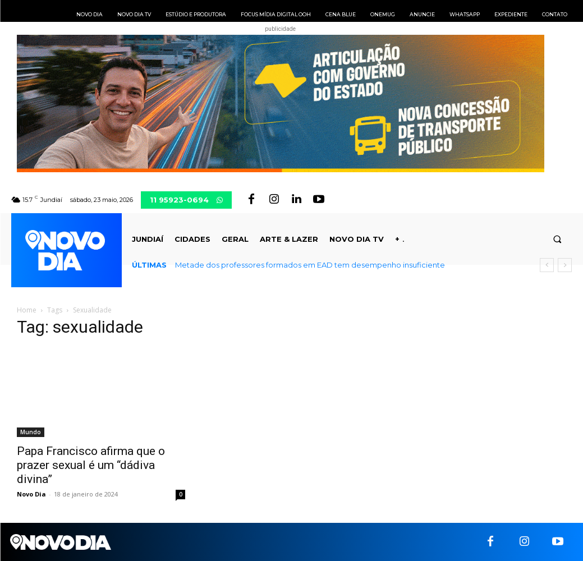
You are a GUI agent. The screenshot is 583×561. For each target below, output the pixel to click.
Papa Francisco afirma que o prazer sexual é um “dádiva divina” (91, 465)
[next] (565, 265)
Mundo (30, 432)
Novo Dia (31, 494)
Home (26, 310)
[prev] (547, 265)
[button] (557, 239)
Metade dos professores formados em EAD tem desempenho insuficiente (310, 264)
